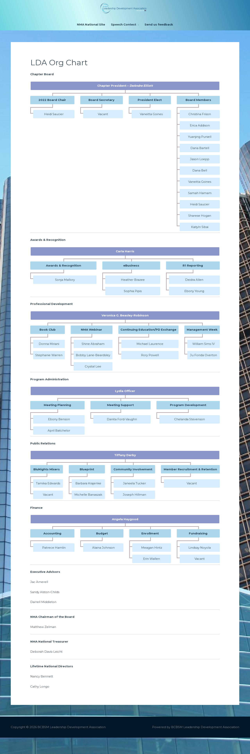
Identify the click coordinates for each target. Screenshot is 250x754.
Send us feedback (159, 41)
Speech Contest (123, 41)
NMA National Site (91, 41)
